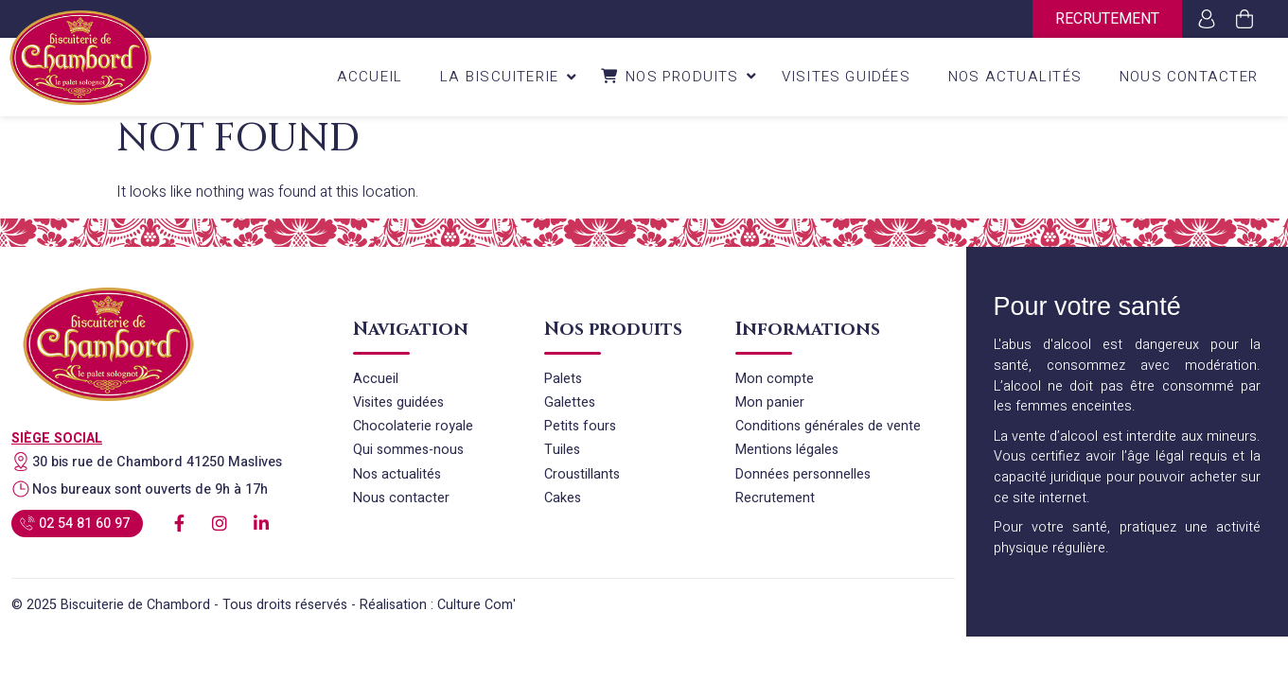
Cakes (562, 498)
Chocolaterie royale (413, 426)
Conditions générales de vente (828, 426)
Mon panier (769, 402)
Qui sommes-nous (408, 450)
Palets (563, 379)
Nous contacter (401, 498)
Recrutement (1107, 19)
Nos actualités (397, 474)
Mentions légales (786, 450)
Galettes (569, 402)
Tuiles (562, 450)
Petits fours (580, 426)
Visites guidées (398, 402)
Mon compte (774, 379)
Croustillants (582, 474)
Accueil (375, 379)
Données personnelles (803, 474)
